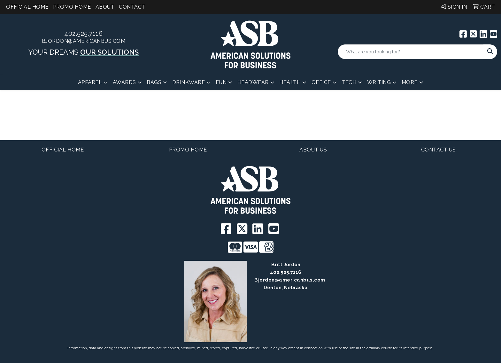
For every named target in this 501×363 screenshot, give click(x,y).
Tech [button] (349, 82)
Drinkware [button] (188, 82)
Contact (132, 7)
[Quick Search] (411, 51)
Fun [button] (221, 82)
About (105, 7)
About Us (313, 150)
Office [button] (321, 82)
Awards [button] (124, 82)
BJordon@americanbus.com (84, 41)
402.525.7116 (83, 33)
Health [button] (290, 82)
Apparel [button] (90, 82)
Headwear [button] (253, 82)
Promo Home (72, 7)
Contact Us (438, 150)
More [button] (410, 82)
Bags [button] (154, 82)
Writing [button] (379, 82)
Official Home (27, 7)
